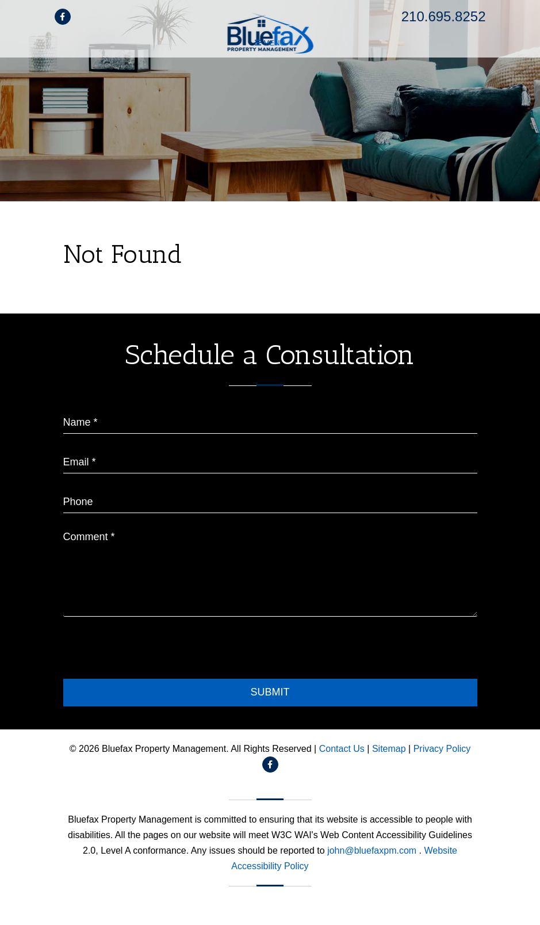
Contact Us (342, 749)
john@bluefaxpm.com (373, 850)
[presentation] (150, 650)
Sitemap (389, 749)
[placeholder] (270, 418)
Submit (269, 692)
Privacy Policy (442, 749)
